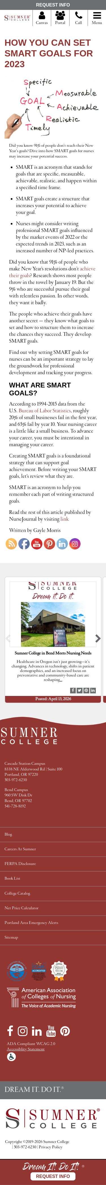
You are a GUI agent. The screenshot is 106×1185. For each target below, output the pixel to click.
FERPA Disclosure (20, 864)
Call (78, 20)
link (64, 519)
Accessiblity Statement (26, 1049)
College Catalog (17, 893)
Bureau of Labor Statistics (45, 411)
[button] (8, 639)
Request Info (53, 5)
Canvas (42, 18)
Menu (97, 18)
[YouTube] (51, 1031)
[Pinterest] (65, 1031)
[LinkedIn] (37, 1031)
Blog (8, 834)
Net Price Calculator (21, 908)
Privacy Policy (50, 1147)
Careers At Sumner (20, 849)
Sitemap (11, 937)
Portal (60, 18)
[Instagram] (22, 1031)
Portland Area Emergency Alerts (31, 923)
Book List (12, 878)
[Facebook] (10, 1031)
